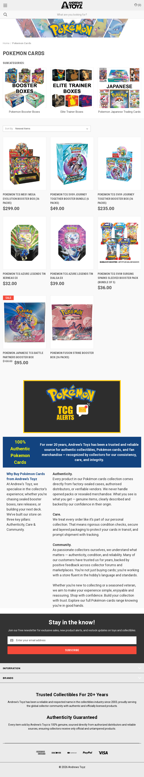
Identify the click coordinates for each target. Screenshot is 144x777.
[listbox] (52, 128)
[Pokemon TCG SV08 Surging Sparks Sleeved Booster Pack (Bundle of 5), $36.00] (119, 243)
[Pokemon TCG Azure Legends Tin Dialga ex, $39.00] (72, 243)
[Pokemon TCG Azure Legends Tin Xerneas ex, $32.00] (25, 243)
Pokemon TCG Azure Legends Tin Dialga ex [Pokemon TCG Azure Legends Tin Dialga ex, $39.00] (71, 276)
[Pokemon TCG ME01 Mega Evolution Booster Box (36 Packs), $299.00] (25, 164)
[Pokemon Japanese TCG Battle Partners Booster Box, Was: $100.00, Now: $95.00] (25, 322)
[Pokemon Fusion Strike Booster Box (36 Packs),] (72, 322)
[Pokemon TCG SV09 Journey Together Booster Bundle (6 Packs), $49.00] (72, 164)
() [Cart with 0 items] (137, 5)
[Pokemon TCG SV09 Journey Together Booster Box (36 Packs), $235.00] (119, 164)
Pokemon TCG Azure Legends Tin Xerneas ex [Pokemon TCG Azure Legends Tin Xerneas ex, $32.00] (24, 276)
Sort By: (9, 128)
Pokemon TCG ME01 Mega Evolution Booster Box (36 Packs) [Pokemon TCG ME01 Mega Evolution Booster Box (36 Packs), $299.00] (21, 199)
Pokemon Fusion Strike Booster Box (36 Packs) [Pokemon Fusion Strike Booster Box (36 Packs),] (72, 355)
